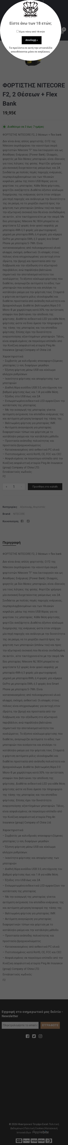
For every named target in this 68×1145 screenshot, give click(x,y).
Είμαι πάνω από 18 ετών (30, 31)
